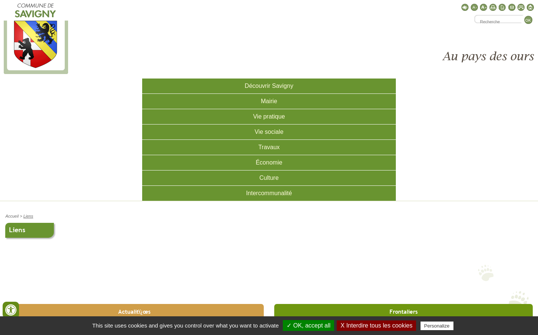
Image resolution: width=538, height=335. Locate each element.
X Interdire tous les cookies (376, 325)
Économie (269, 162)
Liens (28, 216)
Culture (269, 178)
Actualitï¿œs (134, 311)
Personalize (437, 326)
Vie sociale (268, 132)
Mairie (269, 101)
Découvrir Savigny (269, 86)
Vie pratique (269, 116)
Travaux (268, 147)
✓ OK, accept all (308, 325)
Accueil (11, 216)
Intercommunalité (269, 193)
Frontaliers (403, 311)
